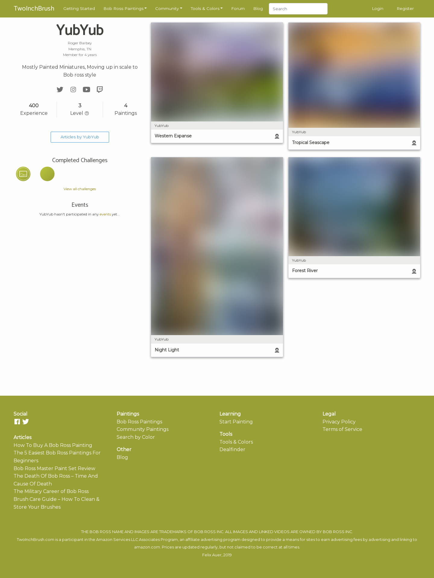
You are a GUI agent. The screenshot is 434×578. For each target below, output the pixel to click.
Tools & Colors (205, 8)
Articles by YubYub (80, 136)
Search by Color (136, 437)
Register (405, 8)
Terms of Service (342, 429)
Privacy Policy (339, 422)
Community (167, 8)
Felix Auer (212, 555)
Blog (258, 8)
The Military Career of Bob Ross (51, 491)
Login (377, 8)
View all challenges (80, 189)
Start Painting (236, 422)
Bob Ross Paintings (123, 8)
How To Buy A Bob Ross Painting (53, 445)
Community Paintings (142, 429)
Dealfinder (232, 449)
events (105, 214)
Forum (238, 8)
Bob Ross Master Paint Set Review (54, 468)
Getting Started (79, 8)
